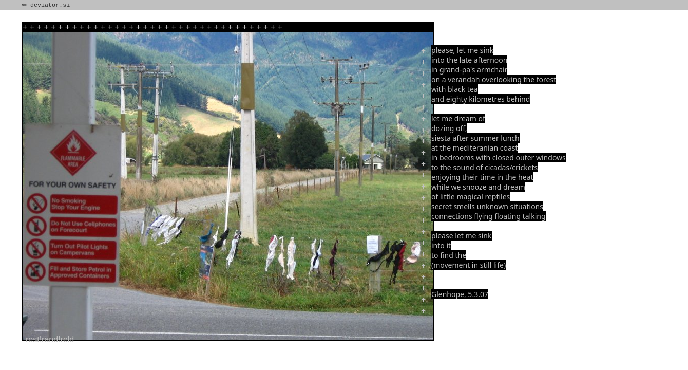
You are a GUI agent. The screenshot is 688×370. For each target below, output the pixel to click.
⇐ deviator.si (47, 5)
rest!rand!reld (50, 339)
